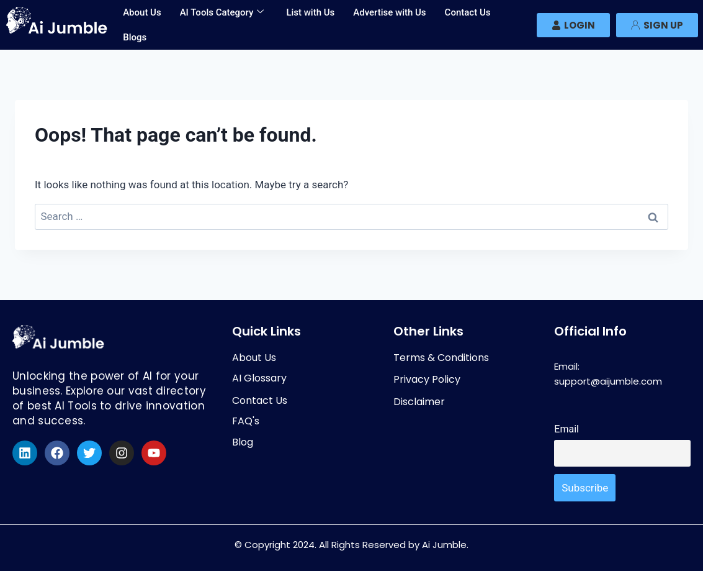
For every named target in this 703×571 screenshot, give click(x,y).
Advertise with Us (389, 12)
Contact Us (468, 12)
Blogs (134, 37)
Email (566, 429)
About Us (142, 12)
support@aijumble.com (608, 381)
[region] (161, 481)
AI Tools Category (222, 12)
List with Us (310, 12)
